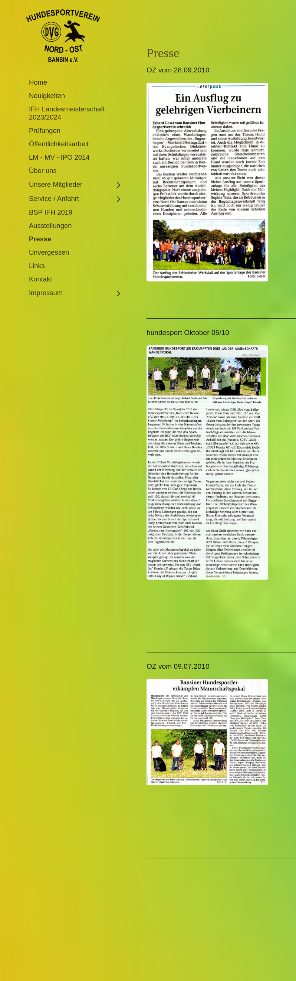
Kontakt (40, 279)
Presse (40, 239)
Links (37, 266)
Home (38, 82)
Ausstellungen (50, 225)
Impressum (46, 293)
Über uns (43, 171)
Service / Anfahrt (54, 198)
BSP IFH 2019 (50, 212)
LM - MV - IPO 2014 (59, 157)
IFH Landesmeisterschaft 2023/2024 (67, 113)
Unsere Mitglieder (55, 184)
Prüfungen (44, 130)
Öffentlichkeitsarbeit (59, 144)
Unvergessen (49, 252)
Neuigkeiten (47, 96)
